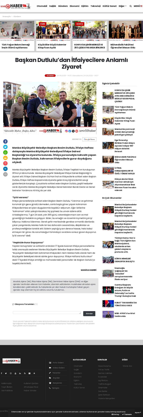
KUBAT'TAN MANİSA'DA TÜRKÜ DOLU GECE (126, 304)
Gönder (89, 313)
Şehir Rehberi (104, 394)
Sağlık (52, 6)
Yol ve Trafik (103, 369)
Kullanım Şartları (31, 383)
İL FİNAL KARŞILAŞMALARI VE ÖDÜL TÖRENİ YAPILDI (125, 171)
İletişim (54, 388)
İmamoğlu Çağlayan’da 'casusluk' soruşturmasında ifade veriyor (123, 274)
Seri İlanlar (102, 391)
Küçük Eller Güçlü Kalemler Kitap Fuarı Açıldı (125, 121)
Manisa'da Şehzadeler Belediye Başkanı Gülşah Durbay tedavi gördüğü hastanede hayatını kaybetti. (126, 210)
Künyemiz (55, 383)
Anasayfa (7, 16)
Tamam (127, 414)
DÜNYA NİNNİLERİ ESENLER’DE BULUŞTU (124, 260)
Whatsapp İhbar (31, 387)
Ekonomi (74, 6)
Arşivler (54, 378)
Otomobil (42, 6)
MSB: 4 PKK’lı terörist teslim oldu (125, 315)
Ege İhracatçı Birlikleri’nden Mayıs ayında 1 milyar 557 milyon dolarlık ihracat (125, 146)
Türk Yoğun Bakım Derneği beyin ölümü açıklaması (125, 110)
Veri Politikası (7, 390)
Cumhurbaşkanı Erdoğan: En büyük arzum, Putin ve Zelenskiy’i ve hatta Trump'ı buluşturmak (125, 290)
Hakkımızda (6, 383)
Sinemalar (102, 387)
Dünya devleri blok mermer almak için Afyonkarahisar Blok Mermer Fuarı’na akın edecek (125, 185)
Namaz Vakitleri (105, 373)
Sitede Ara (127, 366)
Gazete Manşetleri (106, 398)
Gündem (63, 6)
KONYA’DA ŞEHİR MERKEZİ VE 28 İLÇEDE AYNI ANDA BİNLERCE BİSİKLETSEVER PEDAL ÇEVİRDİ (125, 96)
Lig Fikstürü (103, 380)
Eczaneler (102, 376)
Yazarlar (54, 372)
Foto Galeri (56, 362)
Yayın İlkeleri (6, 387)
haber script (5, 414)
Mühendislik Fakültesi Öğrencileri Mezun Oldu (125, 160)
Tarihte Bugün (104, 384)
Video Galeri (56, 367)
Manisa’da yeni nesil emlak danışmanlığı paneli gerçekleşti (125, 132)
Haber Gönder (30, 390)
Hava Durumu (104, 366)
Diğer (122, 6)
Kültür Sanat (110, 6)
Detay (115, 414)
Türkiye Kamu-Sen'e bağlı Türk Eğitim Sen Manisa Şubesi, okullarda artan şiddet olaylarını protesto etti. (125, 245)
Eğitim (84, 6)
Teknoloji (96, 6)
